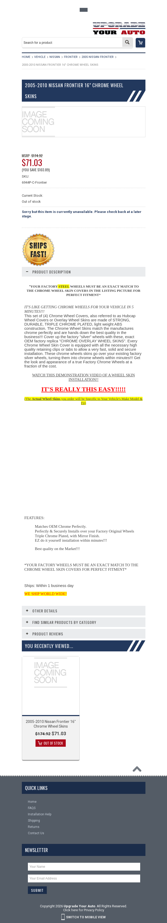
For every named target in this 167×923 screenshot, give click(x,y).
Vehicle (39, 57)
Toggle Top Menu (84, 10)
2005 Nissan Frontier (98, 57)
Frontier (71, 57)
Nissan (54, 57)
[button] (140, 43)
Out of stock (53, 743)
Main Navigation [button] (32, 26)
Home (26, 57)
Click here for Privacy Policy (83, 910)
